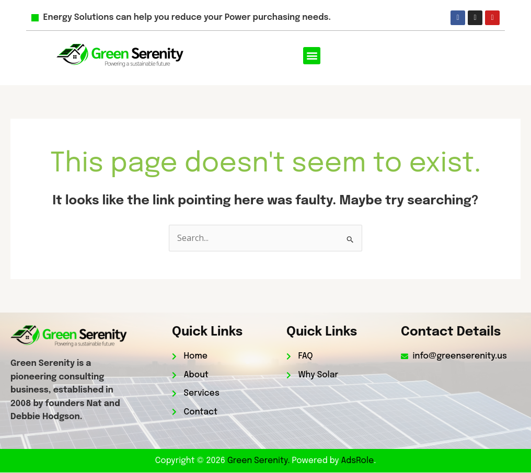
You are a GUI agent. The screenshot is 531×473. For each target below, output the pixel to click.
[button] (311, 55)
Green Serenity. (259, 460)
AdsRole (357, 460)
